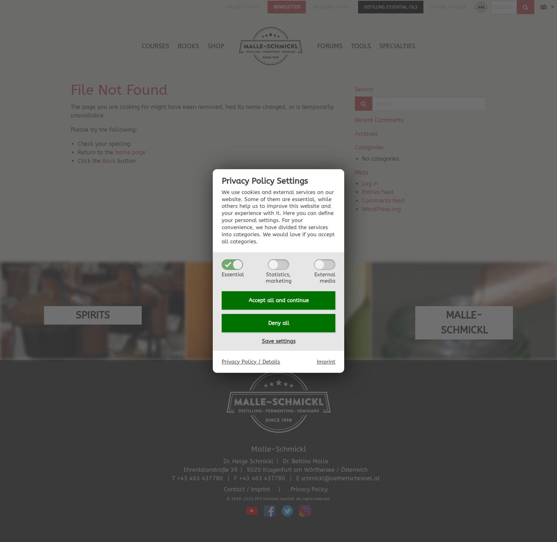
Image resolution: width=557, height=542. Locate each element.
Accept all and (279, 300)
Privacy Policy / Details (251, 362)
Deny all (278, 323)
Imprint (326, 362)
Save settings (279, 341)
